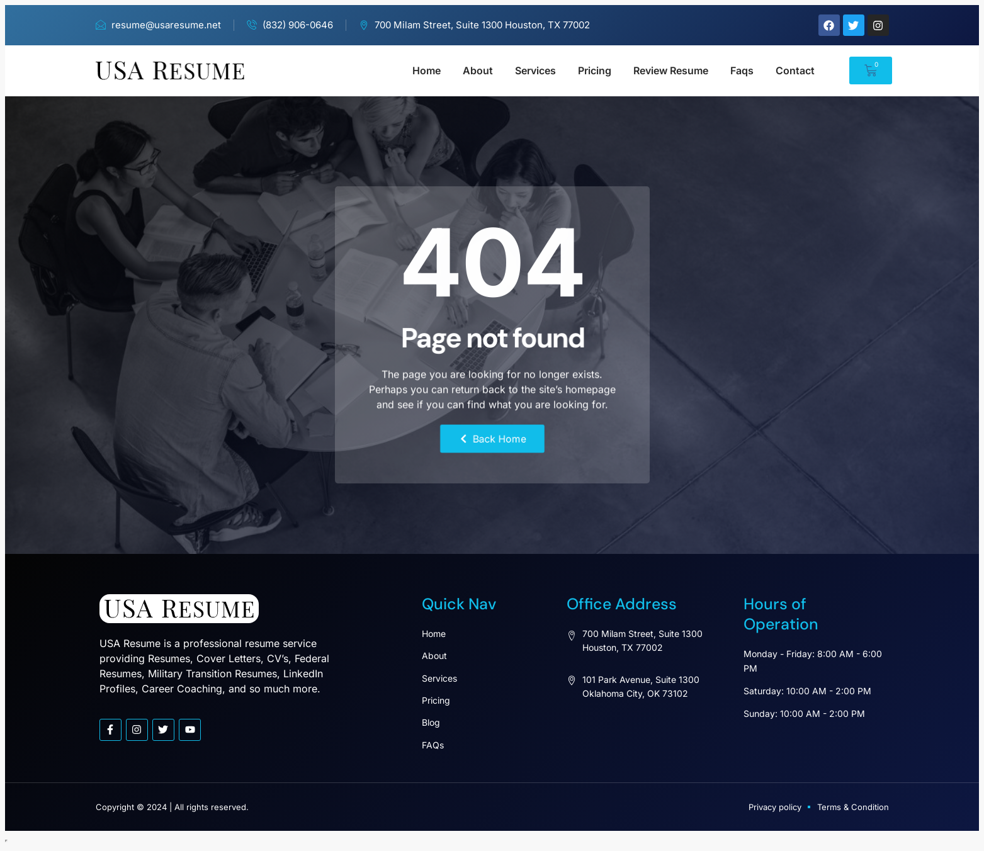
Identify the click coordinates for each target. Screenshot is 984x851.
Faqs (742, 70)
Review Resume (670, 70)
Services (535, 70)
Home (426, 70)
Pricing (594, 70)
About (478, 70)
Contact (795, 70)
